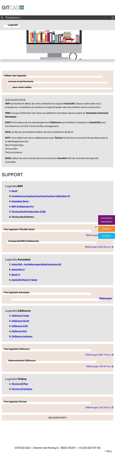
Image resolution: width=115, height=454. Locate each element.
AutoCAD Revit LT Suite (24, 280)
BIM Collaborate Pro (23, 206)
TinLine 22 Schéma (22, 389)
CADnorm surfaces (22, 336)
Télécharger (99, 235)
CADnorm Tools (20, 315)
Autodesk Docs (20, 201)
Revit (14, 191)
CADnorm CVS (20, 326)
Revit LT (16, 274)
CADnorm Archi (20, 321)
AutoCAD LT (18, 269)
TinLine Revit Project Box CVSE (29, 211)
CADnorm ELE (19, 331)
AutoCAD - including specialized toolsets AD (36, 264)
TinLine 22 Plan (20, 384)
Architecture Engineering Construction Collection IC (41, 196)
